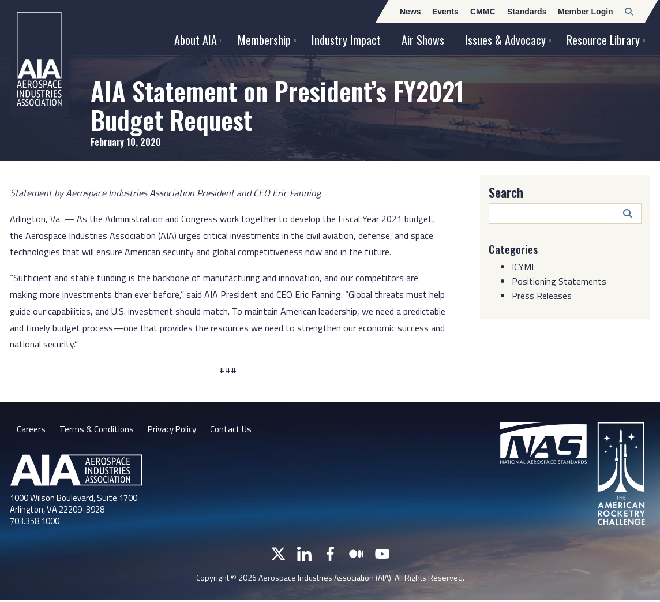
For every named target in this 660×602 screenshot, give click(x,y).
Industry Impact (346, 39)
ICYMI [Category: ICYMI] (523, 267)
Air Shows (423, 39)
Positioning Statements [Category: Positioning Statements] (559, 281)
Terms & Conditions (97, 430)
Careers (31, 430)
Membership (264, 39)
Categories (515, 248)
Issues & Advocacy (505, 39)
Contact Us (239, 430)
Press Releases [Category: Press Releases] (542, 295)
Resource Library (603, 39)
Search (506, 192)
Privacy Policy (177, 430)
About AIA (195, 39)
